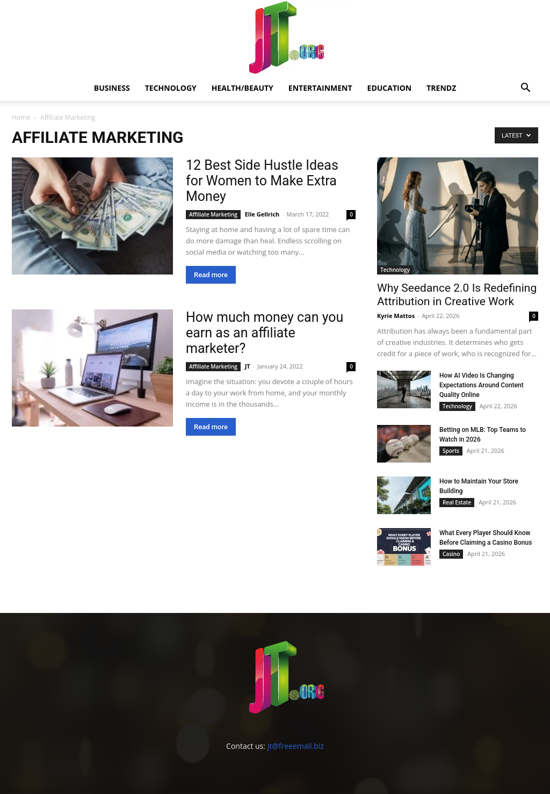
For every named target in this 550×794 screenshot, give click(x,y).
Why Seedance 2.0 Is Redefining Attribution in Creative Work (457, 294)
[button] (525, 89)
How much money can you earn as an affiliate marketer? (264, 332)
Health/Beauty (242, 88)
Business (112, 88)
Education (389, 88)
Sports (451, 450)
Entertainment (320, 88)
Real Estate (457, 502)
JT (247, 366)
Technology (171, 88)
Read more (211, 275)
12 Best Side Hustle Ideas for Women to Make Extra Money (262, 180)
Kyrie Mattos (396, 316)
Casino (451, 554)
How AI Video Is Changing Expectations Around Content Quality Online (481, 385)
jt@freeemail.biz (295, 746)
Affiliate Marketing (213, 214)
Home (21, 117)
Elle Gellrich (262, 214)
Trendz (441, 88)
